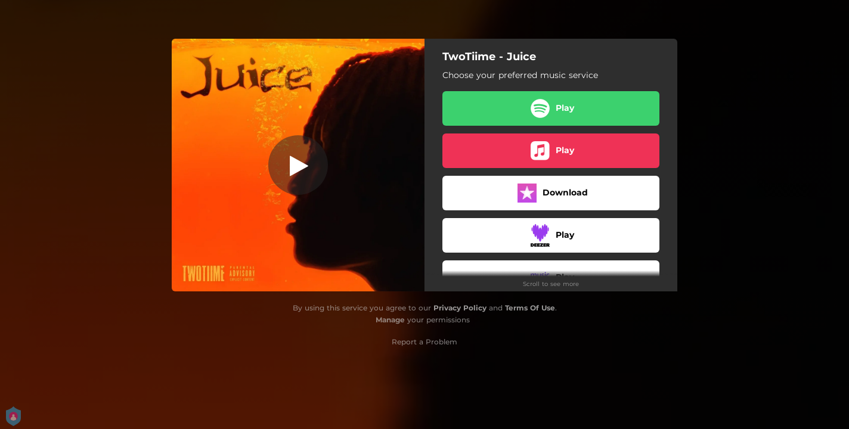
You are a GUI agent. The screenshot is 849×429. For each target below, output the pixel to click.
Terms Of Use (530, 307)
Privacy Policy (460, 307)
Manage (390, 319)
